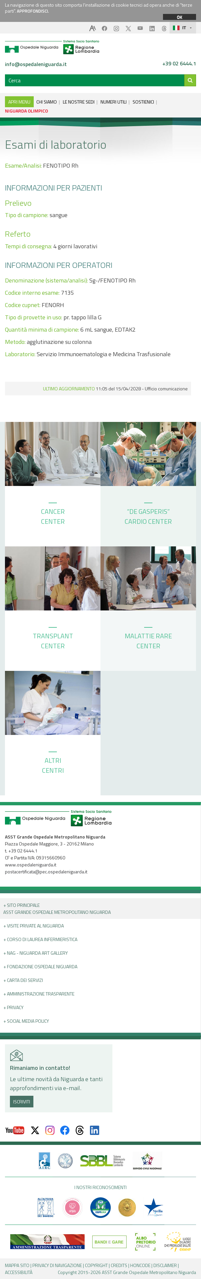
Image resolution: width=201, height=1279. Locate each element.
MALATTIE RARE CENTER (148, 639)
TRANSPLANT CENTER (53, 639)
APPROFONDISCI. (33, 11)
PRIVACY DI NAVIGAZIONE (57, 1265)
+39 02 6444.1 (179, 63)
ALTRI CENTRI (53, 763)
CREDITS (119, 1265)
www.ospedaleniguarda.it (30, 864)
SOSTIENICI (143, 101)
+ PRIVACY (13, 1007)
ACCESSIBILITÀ (18, 1272)
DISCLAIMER (165, 1265)
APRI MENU (19, 101)
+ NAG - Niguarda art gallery (35, 952)
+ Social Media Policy (26, 1020)
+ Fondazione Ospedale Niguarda (40, 966)
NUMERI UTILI (113, 101)
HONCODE (140, 1265)
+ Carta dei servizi (23, 980)
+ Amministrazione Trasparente (38, 993)
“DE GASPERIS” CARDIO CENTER (148, 514)
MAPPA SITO (17, 1265)
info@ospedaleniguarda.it (36, 64)
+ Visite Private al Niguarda (33, 925)
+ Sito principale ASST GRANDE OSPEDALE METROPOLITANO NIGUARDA (57, 909)
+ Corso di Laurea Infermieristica (40, 939)
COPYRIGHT (96, 1265)
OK (179, 17)
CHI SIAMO (46, 101)
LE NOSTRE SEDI (79, 101)
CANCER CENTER (53, 514)
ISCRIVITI (21, 1101)
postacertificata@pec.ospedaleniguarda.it (46, 871)
